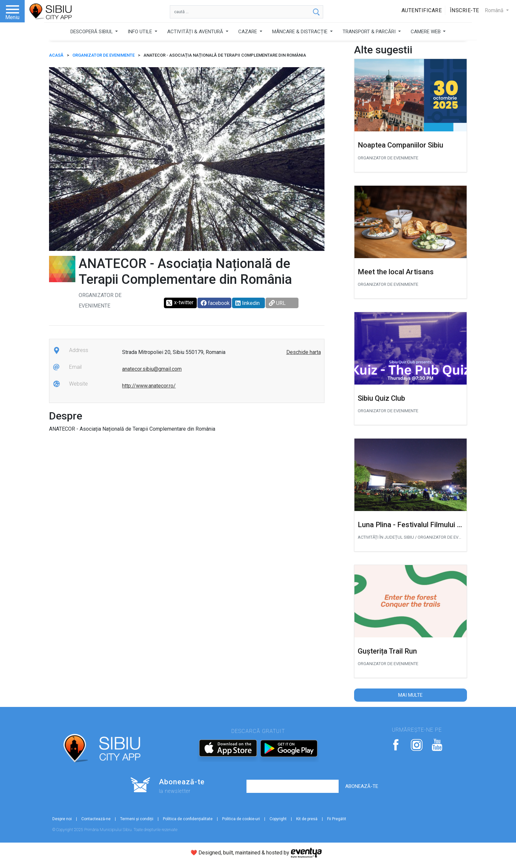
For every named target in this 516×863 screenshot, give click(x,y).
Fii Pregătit (336, 819)
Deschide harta (303, 352)
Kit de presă (307, 819)
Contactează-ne (96, 819)
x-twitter (180, 303)
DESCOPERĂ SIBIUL (92, 32)
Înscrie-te (464, 10)
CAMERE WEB (426, 32)
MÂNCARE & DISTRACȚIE (300, 32)
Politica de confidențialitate (188, 819)
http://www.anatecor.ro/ (149, 386)
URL (277, 303)
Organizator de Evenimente (103, 55)
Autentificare (421, 10)
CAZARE (248, 32)
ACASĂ (56, 55)
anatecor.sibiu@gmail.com (152, 369)
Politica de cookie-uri (241, 819)
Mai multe (410, 695)
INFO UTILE (140, 32)
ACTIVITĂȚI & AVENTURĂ (195, 32)
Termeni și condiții (136, 819)
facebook (215, 303)
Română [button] (495, 10)
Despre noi (62, 819)
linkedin (247, 303)
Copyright (278, 819)
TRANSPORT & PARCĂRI (370, 32)
